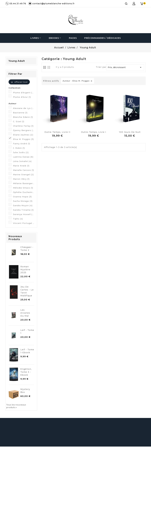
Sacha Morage (22, 201)
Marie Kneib (21, 165)
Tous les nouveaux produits (16, 406)
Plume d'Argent (23, 92)
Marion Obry (21, 179)
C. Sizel (18, 121)
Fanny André (21, 143)
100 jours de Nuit (130, 132)
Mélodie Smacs (23, 188)
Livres (35, 38)
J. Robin (19, 148)
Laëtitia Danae (23, 157)
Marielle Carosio (23, 170)
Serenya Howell (23, 214)
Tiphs (18, 219)
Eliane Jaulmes (23, 135)
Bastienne (20, 112)
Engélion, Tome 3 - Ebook (26, 372)
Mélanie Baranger (23, 183)
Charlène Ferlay (23, 126)
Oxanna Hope (22, 196)
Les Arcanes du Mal (25, 313)
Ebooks (55, 38)
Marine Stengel (23, 174)
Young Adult (17, 61)
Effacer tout (19, 82)
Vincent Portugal (23, 223)
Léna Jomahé (22, 161)
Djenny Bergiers (23, 130)
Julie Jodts (21, 152)
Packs (73, 38)
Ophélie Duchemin (23, 192)
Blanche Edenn (23, 117)
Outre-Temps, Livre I (93, 132)
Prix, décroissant (125, 67)
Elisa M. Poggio (23, 139)
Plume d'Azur (22, 97)
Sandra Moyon (22, 205)
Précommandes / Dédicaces (102, 38)
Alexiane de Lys (23, 108)
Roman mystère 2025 (25, 269)
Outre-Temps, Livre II (57, 132)
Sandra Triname (23, 210)
